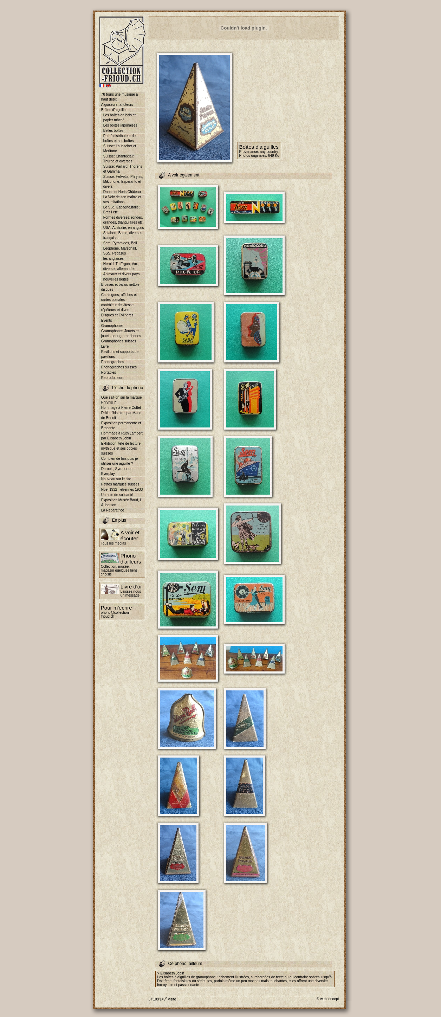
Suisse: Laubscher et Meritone (119, 148)
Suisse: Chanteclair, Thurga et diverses (118, 158)
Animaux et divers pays (121, 274)
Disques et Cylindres (117, 315)
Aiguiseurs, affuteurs (117, 105)
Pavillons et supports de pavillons (119, 354)
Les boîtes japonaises (120, 125)
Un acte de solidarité (117, 495)
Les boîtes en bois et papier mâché (119, 117)
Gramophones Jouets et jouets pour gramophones (121, 333)
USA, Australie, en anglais (123, 228)
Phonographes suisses (119, 367)
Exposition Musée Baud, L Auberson (121, 502)
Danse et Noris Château (122, 192)
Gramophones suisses (118, 341)
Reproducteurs (112, 378)
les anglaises (113, 258)
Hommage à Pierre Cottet (121, 408)
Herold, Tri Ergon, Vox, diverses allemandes (121, 266)
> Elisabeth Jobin (170, 973)
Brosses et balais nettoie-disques (121, 287)
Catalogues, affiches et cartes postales (119, 297)
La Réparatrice (112, 510)
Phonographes (112, 362)
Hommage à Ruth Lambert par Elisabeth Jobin (122, 435)
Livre (105, 346)
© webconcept (328, 999)
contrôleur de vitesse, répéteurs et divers (118, 307)
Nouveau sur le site (116, 479)
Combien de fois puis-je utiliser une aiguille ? (119, 461)
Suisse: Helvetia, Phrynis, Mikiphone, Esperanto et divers (123, 181)
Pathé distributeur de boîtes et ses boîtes (119, 138)
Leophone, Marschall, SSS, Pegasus (120, 250)
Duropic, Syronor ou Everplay (116, 471)
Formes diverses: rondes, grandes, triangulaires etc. (123, 219)
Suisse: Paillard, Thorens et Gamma (122, 169)
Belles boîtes (113, 131)
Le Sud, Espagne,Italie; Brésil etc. (121, 209)
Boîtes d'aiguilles (114, 110)
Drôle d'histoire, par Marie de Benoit (121, 415)
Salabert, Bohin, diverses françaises (122, 235)
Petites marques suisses (120, 484)
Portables (108, 372)
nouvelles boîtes (116, 279)
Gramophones (112, 326)
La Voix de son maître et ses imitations (122, 199)
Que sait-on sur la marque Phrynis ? (121, 399)
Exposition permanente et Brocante (121, 425)
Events (106, 320)
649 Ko (273, 155)
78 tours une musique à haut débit (119, 96)
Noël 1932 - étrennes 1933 (122, 489)
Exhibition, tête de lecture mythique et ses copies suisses (121, 448)
